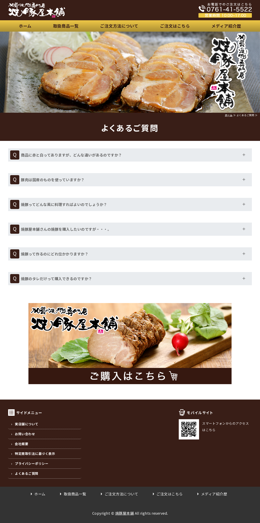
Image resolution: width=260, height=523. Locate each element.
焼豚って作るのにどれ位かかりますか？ (54, 253)
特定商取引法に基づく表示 (35, 453)
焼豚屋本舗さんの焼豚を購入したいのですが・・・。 (66, 229)
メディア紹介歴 (226, 26)
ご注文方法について (119, 26)
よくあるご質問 (26, 473)
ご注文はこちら (175, 26)
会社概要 (21, 444)
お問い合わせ (25, 434)
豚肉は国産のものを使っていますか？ (53, 179)
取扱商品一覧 (66, 26)
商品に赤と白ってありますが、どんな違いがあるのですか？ (71, 155)
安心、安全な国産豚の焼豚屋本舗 (61, 10)
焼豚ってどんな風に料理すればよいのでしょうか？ (64, 204)
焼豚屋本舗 (124, 513)
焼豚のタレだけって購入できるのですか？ (56, 278)
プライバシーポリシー (31, 463)
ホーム (25, 26)
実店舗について (26, 424)
